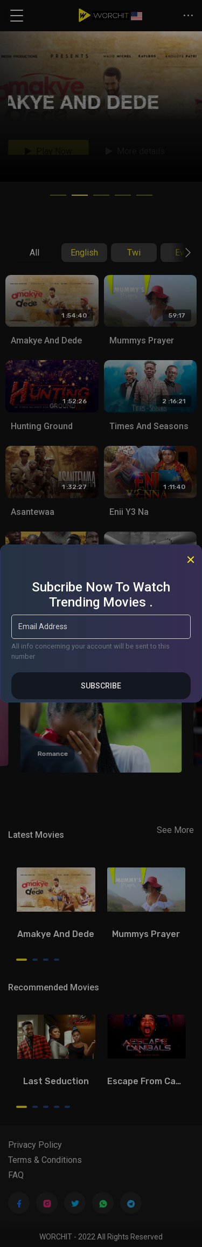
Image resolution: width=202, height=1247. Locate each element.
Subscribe (101, 685)
